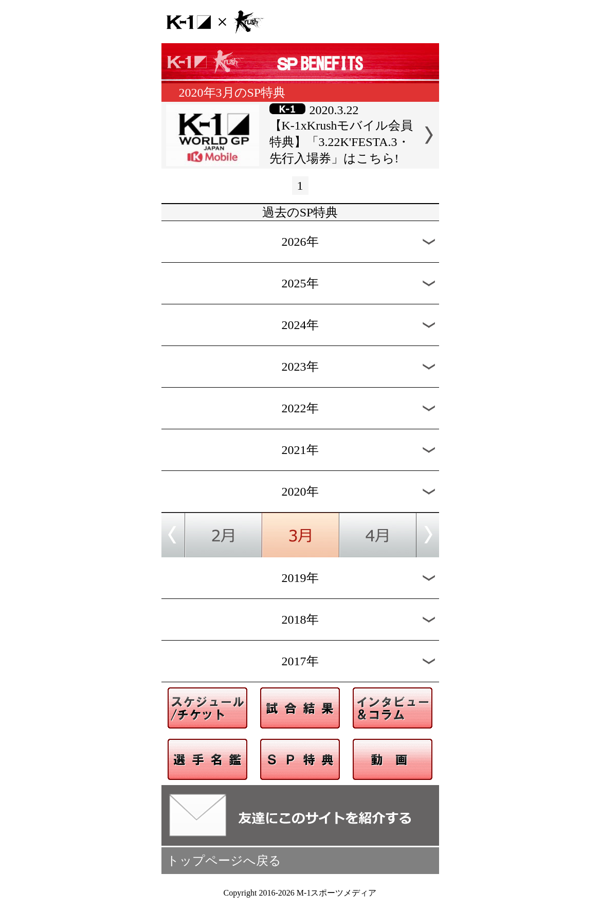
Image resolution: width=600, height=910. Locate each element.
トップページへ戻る (224, 860)
